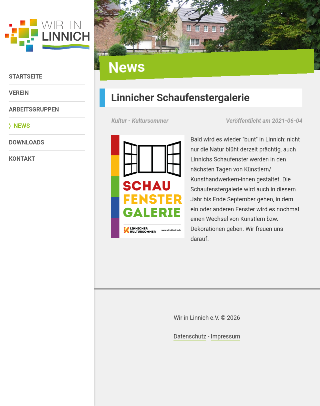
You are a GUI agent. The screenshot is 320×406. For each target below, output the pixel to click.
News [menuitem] (22, 125)
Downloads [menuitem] (26, 142)
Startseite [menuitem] (25, 76)
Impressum (225, 336)
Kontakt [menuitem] (22, 158)
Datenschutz (189, 336)
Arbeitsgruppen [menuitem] (34, 109)
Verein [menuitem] (19, 93)
